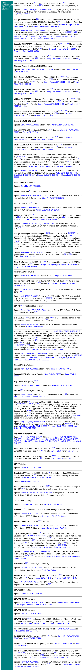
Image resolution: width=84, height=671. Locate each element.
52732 (70, 233)
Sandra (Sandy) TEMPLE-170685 (33, 310)
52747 (48, 486)
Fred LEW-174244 (49, 570)
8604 (65, 254)
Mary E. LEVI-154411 (27, 257)
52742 (78, 331)
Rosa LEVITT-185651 (40, 397)
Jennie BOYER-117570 (30, 208)
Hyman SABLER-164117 (30, 385)
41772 (31, 191)
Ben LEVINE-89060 (34, 350)
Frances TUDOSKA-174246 (31, 568)
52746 (37, 404)
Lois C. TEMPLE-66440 (60, 624)
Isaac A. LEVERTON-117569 (25, 220)
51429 (24, 404)
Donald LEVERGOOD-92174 (25, 175)
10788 (19, 404)
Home (4, 3)
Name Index (6, 7)
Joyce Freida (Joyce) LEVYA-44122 (56, 528)
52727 (65, 76)
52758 (23, 652)
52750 (36, 535)
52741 (73, 331)
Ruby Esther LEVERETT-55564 (49, 37)
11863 (56, 331)
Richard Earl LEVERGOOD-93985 (50, 175)
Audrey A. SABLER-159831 (62, 385)
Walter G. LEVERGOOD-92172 (63, 125)
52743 (29, 401)
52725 (60, 21)
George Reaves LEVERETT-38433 (62, 49)
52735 (50, 298)
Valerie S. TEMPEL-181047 (31, 594)
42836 (60, 331)
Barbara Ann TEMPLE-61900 (32, 614)
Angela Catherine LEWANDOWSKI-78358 (36, 605)
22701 (39, 214)
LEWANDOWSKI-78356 (66, 629)
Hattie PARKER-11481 (54, 439)
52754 (27, 563)
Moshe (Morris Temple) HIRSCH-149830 (36, 493)
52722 (24, 14)
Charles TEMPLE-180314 (30, 514)
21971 (36, 381)
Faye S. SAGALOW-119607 (31, 468)
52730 (65, 111)
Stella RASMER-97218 (62, 658)
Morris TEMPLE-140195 (30, 481)
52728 (76, 98)
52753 (32, 555)
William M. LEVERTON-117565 (48, 210)
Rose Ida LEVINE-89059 (35, 327)
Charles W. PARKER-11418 (31, 437)
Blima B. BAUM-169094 (30, 276)
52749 (32, 535)
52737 (26, 317)
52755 (29, 618)
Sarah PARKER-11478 (63, 437)
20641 (48, 635)
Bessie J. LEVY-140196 (53, 504)
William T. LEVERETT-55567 (54, 39)
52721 (65, 2)
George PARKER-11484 (48, 441)
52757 (19, 652)
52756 (39, 650)
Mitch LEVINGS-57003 (52, 374)
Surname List (7, 5)
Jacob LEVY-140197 (29, 478)
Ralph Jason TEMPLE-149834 (54, 516)
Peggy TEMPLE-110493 (30, 666)
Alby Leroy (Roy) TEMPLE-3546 (33, 422)
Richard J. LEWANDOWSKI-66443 (34, 624)
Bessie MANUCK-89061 (30, 324)
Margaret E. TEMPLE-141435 (32, 252)
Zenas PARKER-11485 (66, 441)
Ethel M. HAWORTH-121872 (53, 198)
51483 (66, 280)
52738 (52, 317)
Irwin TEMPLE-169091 (29, 296)
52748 (40, 521)
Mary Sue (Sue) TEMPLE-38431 (33, 30)
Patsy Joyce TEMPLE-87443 (56, 556)
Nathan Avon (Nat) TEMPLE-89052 (34, 353)
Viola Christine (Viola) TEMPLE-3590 (33, 426)
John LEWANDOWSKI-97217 (39, 658)
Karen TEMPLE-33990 (29, 369)
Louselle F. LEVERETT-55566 (31, 39)
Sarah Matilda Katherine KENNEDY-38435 (48, 27)
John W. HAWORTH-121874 (32, 196)
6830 (21, 390)
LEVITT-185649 (57, 451)
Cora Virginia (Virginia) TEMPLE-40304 (36, 9)
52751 (40, 535)
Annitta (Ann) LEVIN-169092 (62, 276)
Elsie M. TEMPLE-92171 (43, 116)
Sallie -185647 (26, 395)
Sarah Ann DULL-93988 (30, 125)
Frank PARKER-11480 (36, 439)
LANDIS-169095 (27, 290)
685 (49, 472)
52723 (28, 14)
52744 (28, 404)
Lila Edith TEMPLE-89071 (35, 358)
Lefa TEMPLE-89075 (54, 358)
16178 (32, 202)
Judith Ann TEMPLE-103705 (38, 360)
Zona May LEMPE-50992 (30, 186)
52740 (69, 331)
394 (25, 509)
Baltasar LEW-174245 (42, 578)
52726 (67, 43)
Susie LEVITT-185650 (22, 397)
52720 (36, 2)
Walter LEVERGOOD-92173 (66, 173)
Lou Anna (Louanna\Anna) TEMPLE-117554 (37, 223)
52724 (38, 19)
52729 (60, 111)
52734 (45, 261)
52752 (45, 535)
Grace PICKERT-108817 (30, 526)
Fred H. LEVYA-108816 (41, 548)
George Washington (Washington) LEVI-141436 (59, 265)
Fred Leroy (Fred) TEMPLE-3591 (60, 426)
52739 (65, 331)
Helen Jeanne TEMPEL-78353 (32, 603)
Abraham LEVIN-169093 (57, 283)
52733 (74, 233)
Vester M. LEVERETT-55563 (25, 37)
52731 (48, 233)
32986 (67, 32)
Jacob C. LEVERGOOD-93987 (39, 166)
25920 (39, 533)
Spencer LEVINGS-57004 (60, 369)
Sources (5, 9)
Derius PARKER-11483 (29, 441)
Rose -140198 (45, 478)
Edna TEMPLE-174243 (29, 582)
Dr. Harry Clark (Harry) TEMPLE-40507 (36, 551)
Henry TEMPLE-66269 (29, 662)
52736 (22, 305)
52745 (32, 404)
